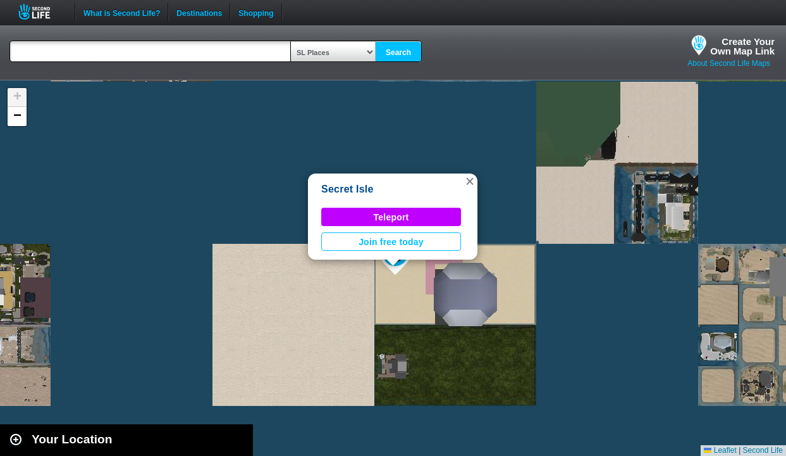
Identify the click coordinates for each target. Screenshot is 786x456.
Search (398, 52)
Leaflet (720, 450)
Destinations (199, 12)
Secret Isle (347, 189)
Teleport (391, 217)
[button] (469, 181)
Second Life (41, 11)
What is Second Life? (121, 12)
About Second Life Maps (728, 63)
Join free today (391, 242)
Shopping (255, 12)
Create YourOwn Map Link (742, 46)
